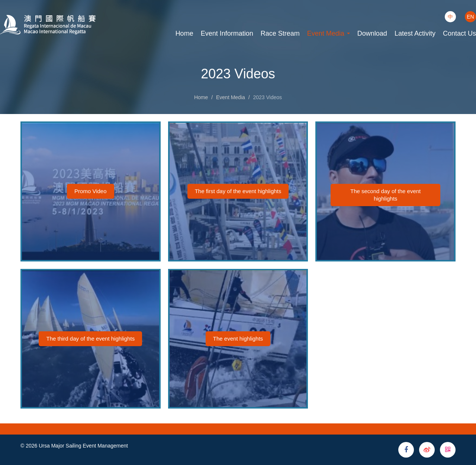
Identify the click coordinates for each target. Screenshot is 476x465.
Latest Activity (415, 33)
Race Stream (280, 33)
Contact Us (459, 33)
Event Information (227, 33)
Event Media (328, 33)
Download (372, 33)
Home (184, 33)
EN (470, 17)
